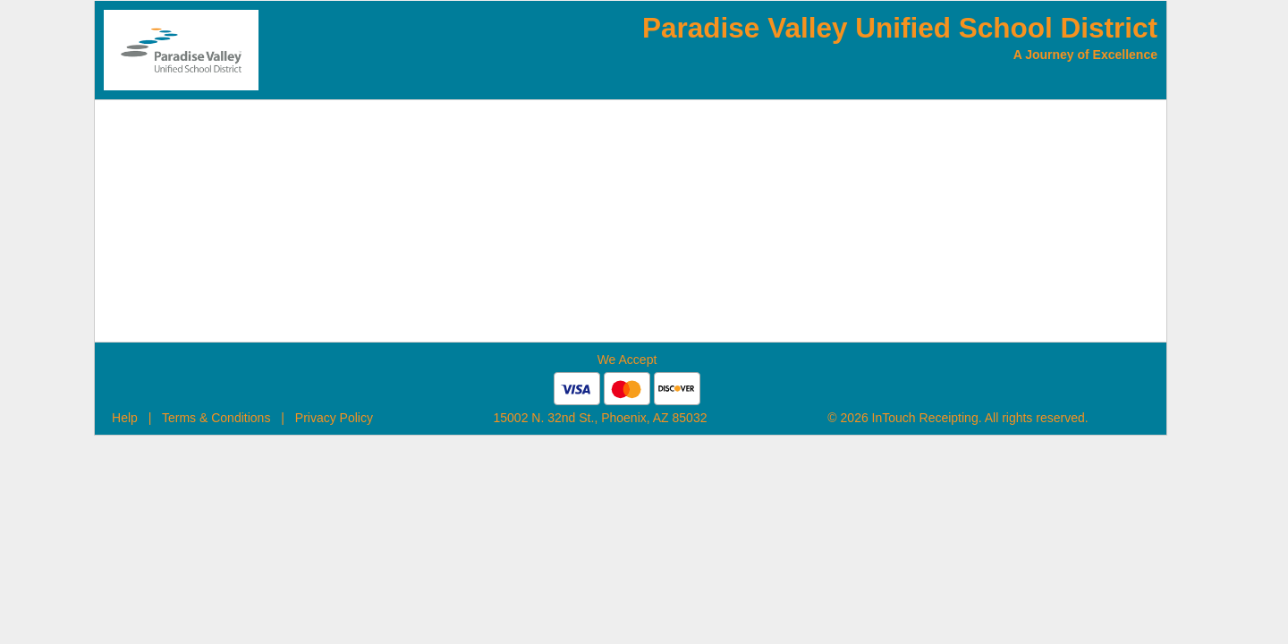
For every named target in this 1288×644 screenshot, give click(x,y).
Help (125, 418)
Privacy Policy (334, 418)
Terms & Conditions (216, 418)
